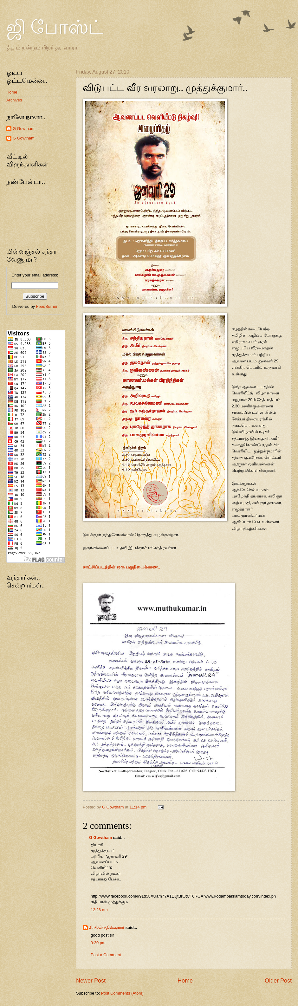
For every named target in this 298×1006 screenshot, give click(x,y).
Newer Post (91, 980)
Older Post (278, 980)
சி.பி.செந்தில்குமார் (106, 927)
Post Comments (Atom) (122, 993)
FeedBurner (47, 306)
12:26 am (99, 909)
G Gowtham (100, 837)
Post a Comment (106, 954)
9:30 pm (98, 942)
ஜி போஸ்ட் (55, 27)
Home (185, 980)
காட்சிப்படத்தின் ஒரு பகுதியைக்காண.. (121, 567)
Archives (14, 100)
